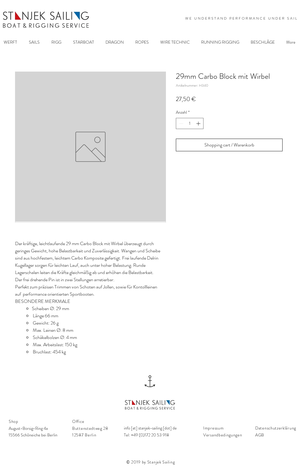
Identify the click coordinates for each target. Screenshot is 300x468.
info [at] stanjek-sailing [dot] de (150, 428)
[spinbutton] (189, 123)
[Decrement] (180, 123)
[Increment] (199, 123)
